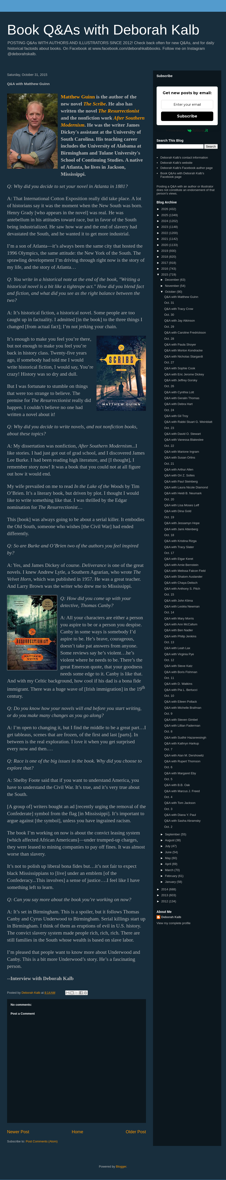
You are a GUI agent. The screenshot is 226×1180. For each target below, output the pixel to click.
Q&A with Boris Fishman (180, 672)
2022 (165, 233)
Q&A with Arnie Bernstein (181, 565)
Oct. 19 (169, 517)
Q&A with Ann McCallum (180, 624)
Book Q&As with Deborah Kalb (103, 30)
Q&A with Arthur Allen (178, 469)
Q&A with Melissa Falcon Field (185, 570)
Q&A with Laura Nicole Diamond (186, 487)
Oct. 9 (168, 713)
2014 (165, 889)
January (171, 882)
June (169, 852)
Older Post (136, 1131)
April (168, 864)
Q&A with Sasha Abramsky (182, 820)
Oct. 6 (168, 767)
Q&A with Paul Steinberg (181, 481)
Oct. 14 (169, 612)
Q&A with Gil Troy (176, 416)
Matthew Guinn (78, 97)
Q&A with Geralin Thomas (181, 398)
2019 (165, 251)
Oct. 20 (169, 499)
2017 (165, 263)
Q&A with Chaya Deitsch (181, 582)
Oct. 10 (169, 695)
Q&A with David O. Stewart (182, 434)
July (168, 846)
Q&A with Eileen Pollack (180, 701)
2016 (165, 268)
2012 (165, 901)
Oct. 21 (169, 463)
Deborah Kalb (171, 917)
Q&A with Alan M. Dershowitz (184, 755)
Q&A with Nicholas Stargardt (183, 356)
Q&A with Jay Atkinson (179, 320)
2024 (165, 221)
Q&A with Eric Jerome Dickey (184, 374)
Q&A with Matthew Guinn (181, 297)
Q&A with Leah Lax (177, 648)
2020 (165, 245)
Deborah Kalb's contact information (184, 157)
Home (77, 1131)
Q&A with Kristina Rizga (180, 541)
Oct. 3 (168, 809)
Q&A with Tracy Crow (178, 309)
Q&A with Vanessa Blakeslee (183, 439)
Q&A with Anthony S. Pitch (182, 588)
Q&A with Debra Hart (178, 404)
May (168, 858)
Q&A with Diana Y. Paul (180, 815)
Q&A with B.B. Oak (177, 785)
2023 (165, 227)
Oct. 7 (168, 749)
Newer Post (18, 1131)
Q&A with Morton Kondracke (183, 350)
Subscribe (187, 116)
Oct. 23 (169, 428)
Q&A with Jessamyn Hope (181, 523)
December (172, 279)
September (173, 834)
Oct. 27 (169, 362)
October (171, 291)
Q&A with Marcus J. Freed (182, 791)
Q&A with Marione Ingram (181, 451)
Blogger (121, 1166)
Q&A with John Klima (178, 600)
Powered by (187, 130)
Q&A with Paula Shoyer (180, 344)
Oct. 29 (169, 326)
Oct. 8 (168, 731)
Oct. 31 (169, 302)
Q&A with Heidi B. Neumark (183, 493)
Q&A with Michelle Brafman (182, 707)
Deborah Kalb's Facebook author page (186, 168)
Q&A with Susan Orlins (179, 457)
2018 (165, 256)
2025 (165, 215)
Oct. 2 (168, 827)
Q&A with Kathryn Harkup (181, 743)
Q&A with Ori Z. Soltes (179, 475)
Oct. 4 (168, 797)
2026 (165, 209)
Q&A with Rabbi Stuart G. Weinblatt (188, 422)
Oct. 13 (169, 642)
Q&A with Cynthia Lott (179, 392)
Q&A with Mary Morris (179, 618)
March (169, 870)
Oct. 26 (169, 386)
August (170, 840)
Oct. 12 (169, 660)
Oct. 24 (169, 410)
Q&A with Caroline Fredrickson (185, 332)
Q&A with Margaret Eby (180, 773)
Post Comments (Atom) (42, 1141)
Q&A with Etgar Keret (178, 559)
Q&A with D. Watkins (178, 683)
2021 (165, 239)
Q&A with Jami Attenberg (181, 529)
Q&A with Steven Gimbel (181, 719)
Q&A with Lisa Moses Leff (181, 505)
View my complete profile (173, 923)
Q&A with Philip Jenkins (180, 636)
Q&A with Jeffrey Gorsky (180, 380)
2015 (165, 274)
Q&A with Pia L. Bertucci (180, 690)
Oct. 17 (169, 553)
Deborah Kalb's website (176, 162)
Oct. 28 (169, 338)
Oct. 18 (169, 535)
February (171, 876)
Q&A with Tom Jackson (179, 803)
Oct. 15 (169, 594)
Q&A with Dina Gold (177, 511)
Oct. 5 (168, 779)
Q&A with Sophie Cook (179, 368)
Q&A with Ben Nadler (178, 630)
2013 (165, 895)
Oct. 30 (169, 314)
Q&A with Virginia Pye (179, 654)
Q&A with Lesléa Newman (181, 606)
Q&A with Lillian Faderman (182, 725)
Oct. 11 (169, 678)
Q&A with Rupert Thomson (182, 761)
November (172, 286)
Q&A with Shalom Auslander (183, 576)
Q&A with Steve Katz (178, 666)
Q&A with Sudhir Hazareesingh (185, 737)
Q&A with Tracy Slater (179, 547)
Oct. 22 (169, 446)
